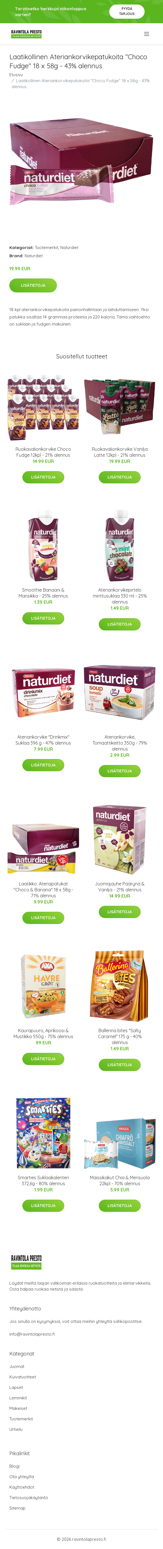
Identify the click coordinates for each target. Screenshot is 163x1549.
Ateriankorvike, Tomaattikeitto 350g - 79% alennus (120, 743)
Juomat (16, 1366)
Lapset (16, 1387)
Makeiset (18, 1408)
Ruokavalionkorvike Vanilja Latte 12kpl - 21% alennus (120, 452)
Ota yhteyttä (21, 1476)
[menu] (147, 34)
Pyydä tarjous (127, 11)
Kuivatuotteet (22, 1377)
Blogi (14, 1466)
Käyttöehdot (21, 1487)
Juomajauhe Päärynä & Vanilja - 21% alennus (120, 887)
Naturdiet (69, 247)
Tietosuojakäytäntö (28, 1497)
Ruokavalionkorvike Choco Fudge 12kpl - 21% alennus (43, 452)
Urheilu (16, 1429)
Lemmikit (18, 1398)
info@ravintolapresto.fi (32, 1334)
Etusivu (16, 74)
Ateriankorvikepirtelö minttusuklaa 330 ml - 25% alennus (120, 596)
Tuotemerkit (46, 247)
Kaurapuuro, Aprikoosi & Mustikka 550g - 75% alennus (43, 1033)
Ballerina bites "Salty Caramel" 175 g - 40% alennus (120, 1036)
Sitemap (17, 1508)
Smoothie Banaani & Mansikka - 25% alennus (43, 593)
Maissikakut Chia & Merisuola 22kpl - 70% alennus (120, 1180)
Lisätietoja (33, 285)
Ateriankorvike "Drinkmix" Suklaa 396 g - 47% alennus (43, 740)
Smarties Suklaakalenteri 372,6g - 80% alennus (43, 1180)
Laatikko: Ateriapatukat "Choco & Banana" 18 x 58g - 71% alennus (43, 889)
